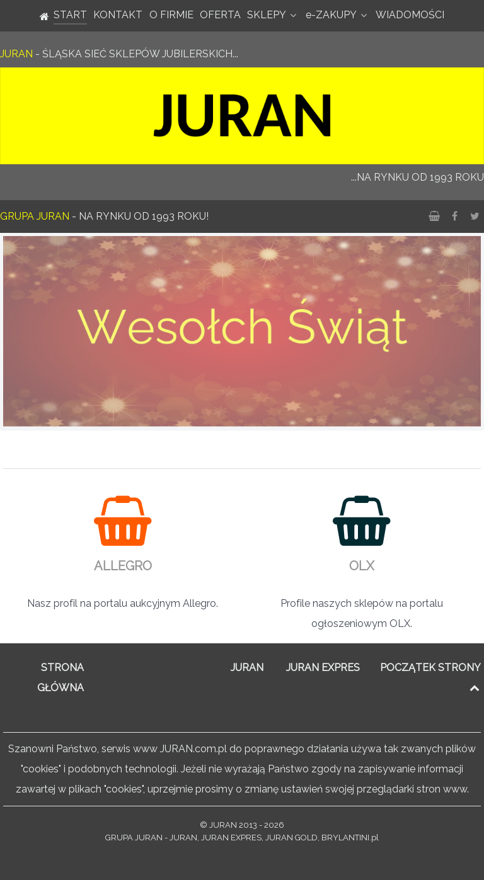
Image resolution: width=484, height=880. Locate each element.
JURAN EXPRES (323, 668)
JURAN (247, 668)
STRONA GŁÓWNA (60, 678)
